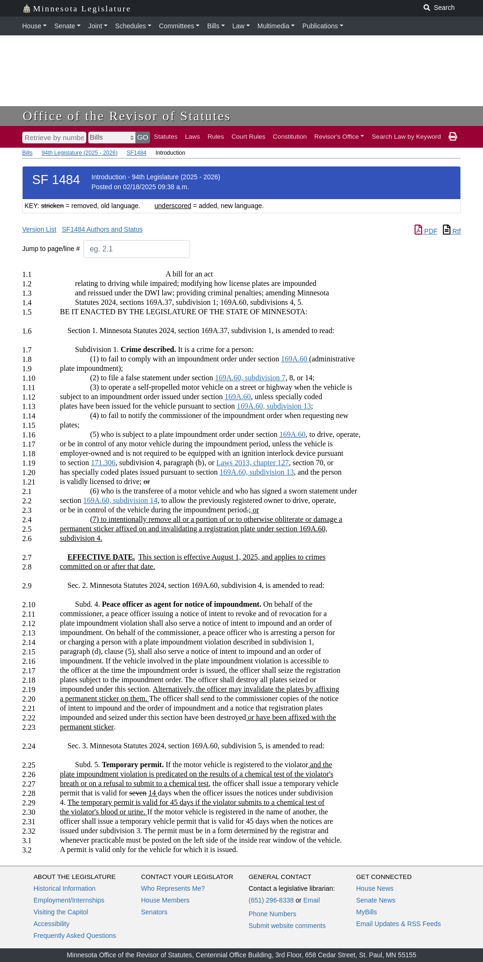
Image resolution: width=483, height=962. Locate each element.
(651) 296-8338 (271, 900)
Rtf (452, 231)
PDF (426, 231)
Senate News (375, 900)
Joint (95, 26)
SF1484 (136, 153)
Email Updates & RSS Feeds (398, 924)
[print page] (453, 137)
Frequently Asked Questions (74, 935)
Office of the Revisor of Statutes (127, 116)
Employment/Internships (68, 900)
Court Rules (249, 136)
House (31, 26)
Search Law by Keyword (406, 136)
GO (143, 137)
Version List (39, 229)
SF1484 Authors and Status (102, 229)
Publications (320, 26)
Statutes (165, 136)
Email (311, 900)
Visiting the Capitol (60, 912)
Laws (192, 136)
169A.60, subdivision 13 (274, 406)
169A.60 (295, 359)
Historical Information (64, 888)
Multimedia (274, 26)
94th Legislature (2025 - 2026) (79, 153)
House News (374, 888)
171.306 (103, 463)
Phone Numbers (272, 914)
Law (239, 26)
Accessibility (51, 924)
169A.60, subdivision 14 (120, 500)
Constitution (290, 136)
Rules (216, 136)
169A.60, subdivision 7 (250, 378)
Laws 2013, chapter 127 (252, 463)
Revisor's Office (336, 136)
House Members (165, 900)
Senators (154, 912)
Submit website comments (287, 925)
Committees (176, 26)
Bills (213, 26)
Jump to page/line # (51, 248)
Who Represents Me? (173, 888)
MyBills (366, 912)
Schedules (130, 26)
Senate (64, 26)
